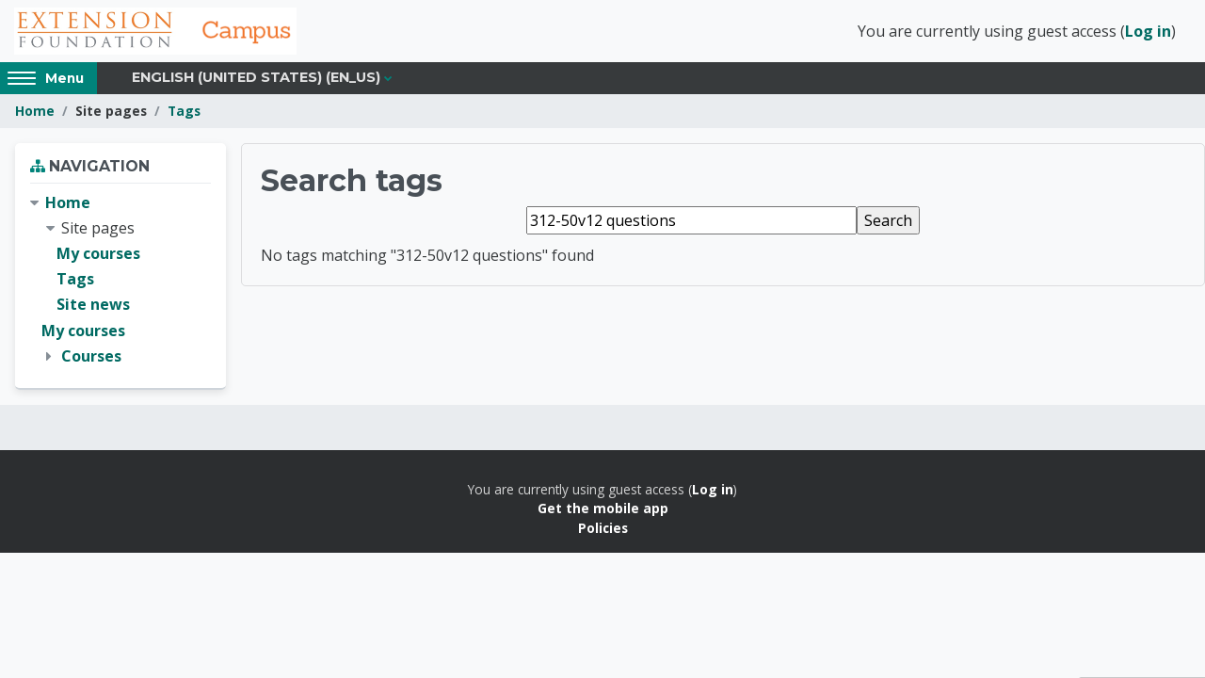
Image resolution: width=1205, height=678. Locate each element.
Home (35, 111)
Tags (184, 111)
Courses (91, 356)
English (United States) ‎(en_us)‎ (256, 77)
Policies (603, 528)
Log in (1148, 31)
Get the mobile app (603, 508)
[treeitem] (120, 279)
